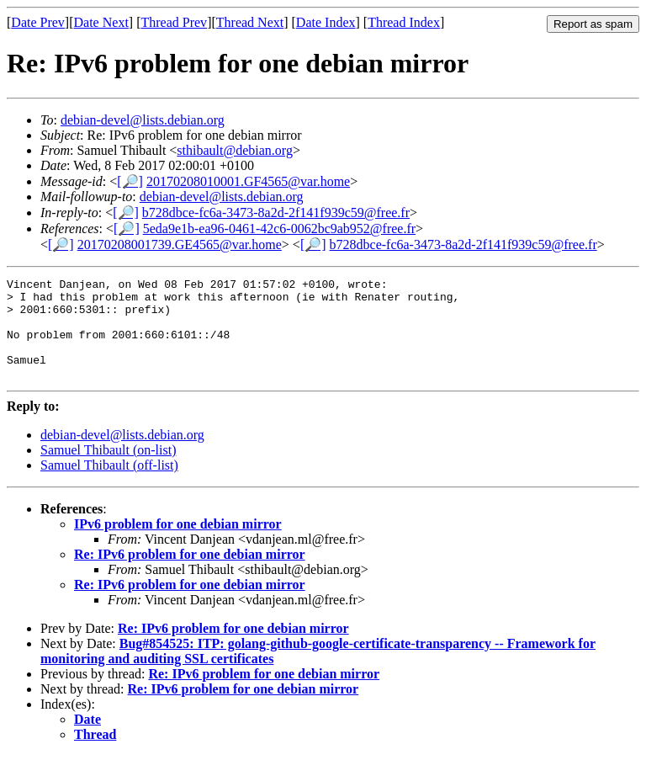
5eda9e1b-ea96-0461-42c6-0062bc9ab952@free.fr (279, 228)
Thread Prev (173, 22)
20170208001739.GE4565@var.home (179, 244)
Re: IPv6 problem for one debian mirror (189, 574)
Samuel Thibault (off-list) (109, 485)
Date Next (101, 22)
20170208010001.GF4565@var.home (248, 181)
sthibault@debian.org (235, 150)
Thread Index (404, 22)
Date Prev (38, 22)
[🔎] (130, 181)
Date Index (326, 22)
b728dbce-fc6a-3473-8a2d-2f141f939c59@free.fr (276, 212)
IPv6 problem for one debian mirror (178, 544)
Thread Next (249, 22)
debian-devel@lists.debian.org (143, 120)
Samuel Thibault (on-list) (108, 470)
